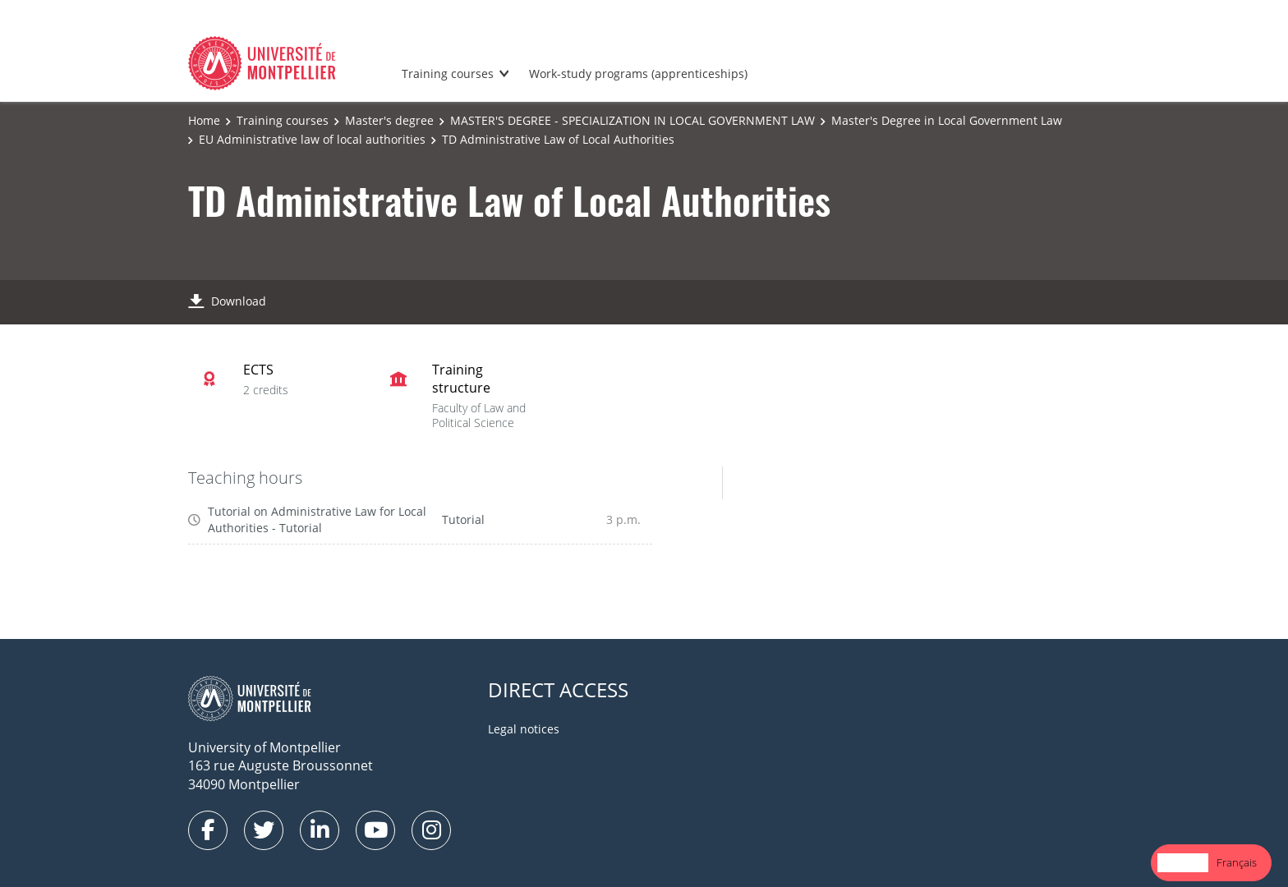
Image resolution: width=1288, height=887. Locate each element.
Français (1237, 862)
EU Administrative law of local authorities (312, 139)
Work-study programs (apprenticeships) (638, 73)
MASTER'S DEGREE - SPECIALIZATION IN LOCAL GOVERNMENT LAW (632, 120)
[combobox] (1182, 862)
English (1183, 862)
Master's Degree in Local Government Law (946, 120)
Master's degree (389, 120)
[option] (1236, 862)
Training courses (448, 73)
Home (204, 120)
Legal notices (523, 729)
